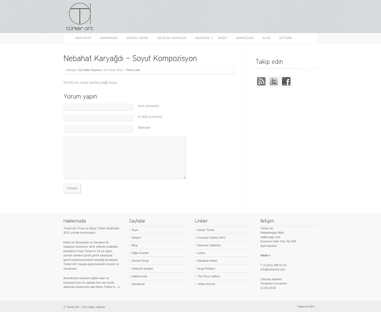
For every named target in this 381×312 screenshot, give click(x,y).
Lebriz (201, 253)
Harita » (266, 255)
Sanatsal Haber (208, 260)
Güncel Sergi (137, 38)
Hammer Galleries (209, 245)
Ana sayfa (83, 38)
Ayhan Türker (206, 229)
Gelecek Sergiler (171, 38)
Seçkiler (202, 38)
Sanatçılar (245, 38)
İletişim (285, 38)
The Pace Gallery (209, 276)
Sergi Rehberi (206, 268)
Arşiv (222, 38)
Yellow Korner (206, 284)
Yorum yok (133, 70)
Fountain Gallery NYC (212, 237)
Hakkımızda (109, 38)
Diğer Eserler (140, 253)
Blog (267, 38)
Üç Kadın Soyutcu (90, 70)
